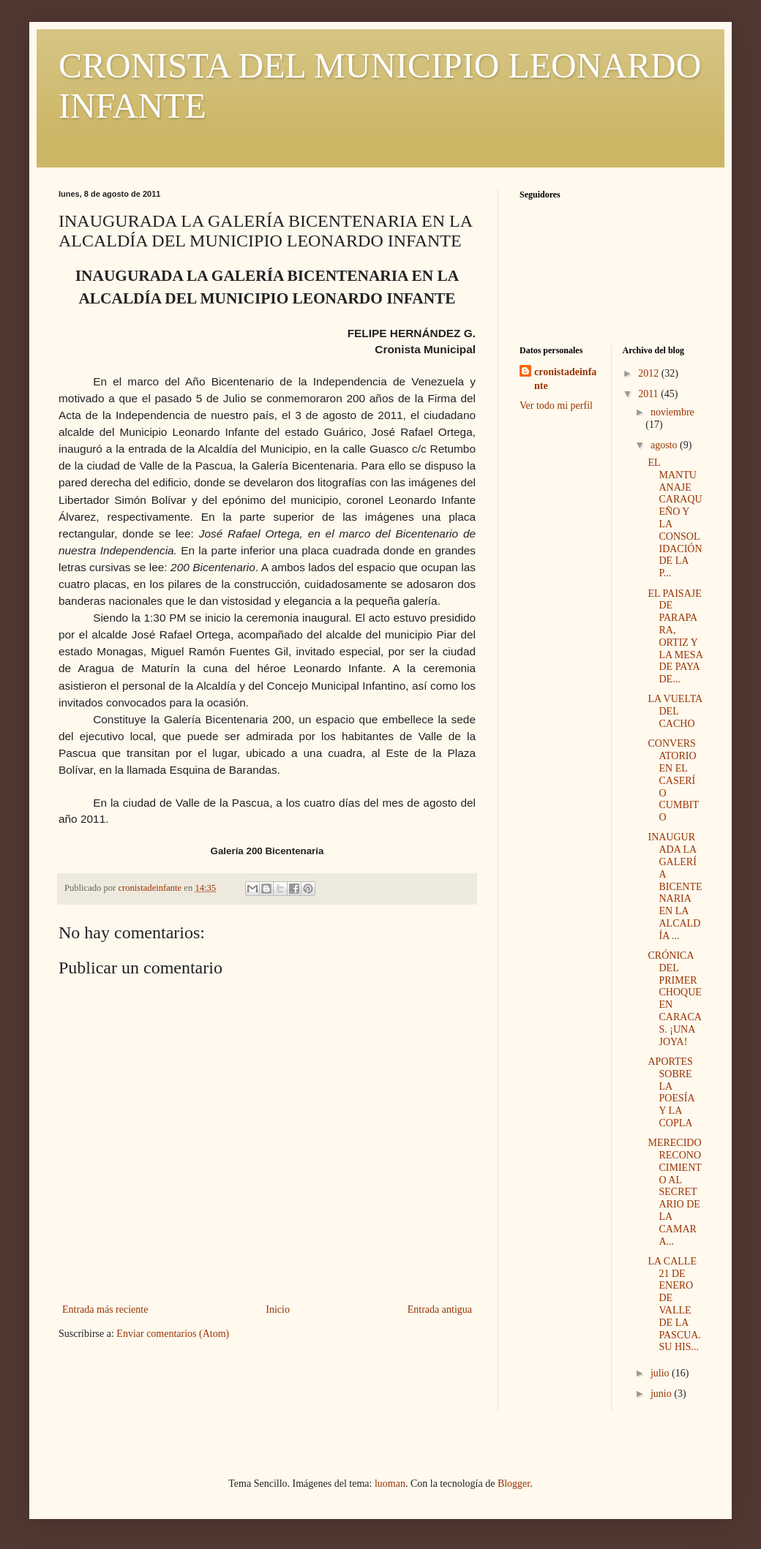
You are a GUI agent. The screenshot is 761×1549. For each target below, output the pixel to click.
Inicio (278, 1309)
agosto (665, 445)
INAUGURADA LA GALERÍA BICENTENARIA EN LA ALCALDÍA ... (675, 886)
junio (662, 1393)
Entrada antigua (440, 1309)
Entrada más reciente (105, 1309)
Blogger (514, 1483)
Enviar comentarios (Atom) (172, 1333)
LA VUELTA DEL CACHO (675, 711)
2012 (649, 373)
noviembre (672, 412)
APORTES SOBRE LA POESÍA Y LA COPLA (671, 1092)
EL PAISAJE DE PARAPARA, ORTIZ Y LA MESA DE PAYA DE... (675, 636)
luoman (390, 1483)
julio (661, 1373)
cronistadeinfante (565, 379)
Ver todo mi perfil (556, 405)
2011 (649, 393)
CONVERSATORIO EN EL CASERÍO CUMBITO (673, 780)
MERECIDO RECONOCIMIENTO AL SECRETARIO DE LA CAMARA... (674, 1191)
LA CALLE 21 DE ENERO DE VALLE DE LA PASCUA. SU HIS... (674, 1304)
